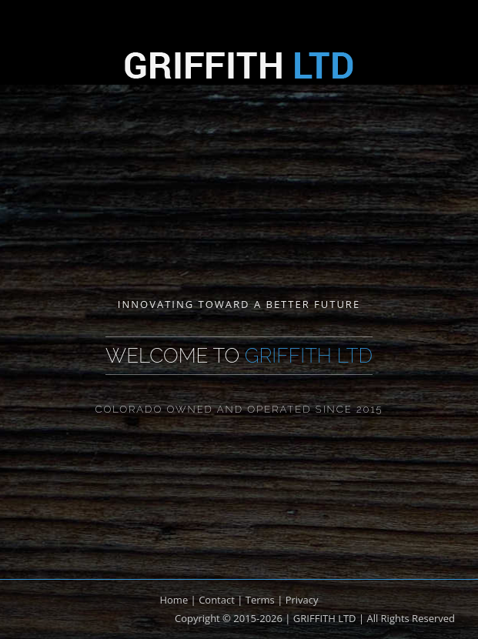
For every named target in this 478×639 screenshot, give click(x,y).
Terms (260, 600)
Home (173, 600)
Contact (217, 600)
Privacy (302, 600)
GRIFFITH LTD (324, 618)
